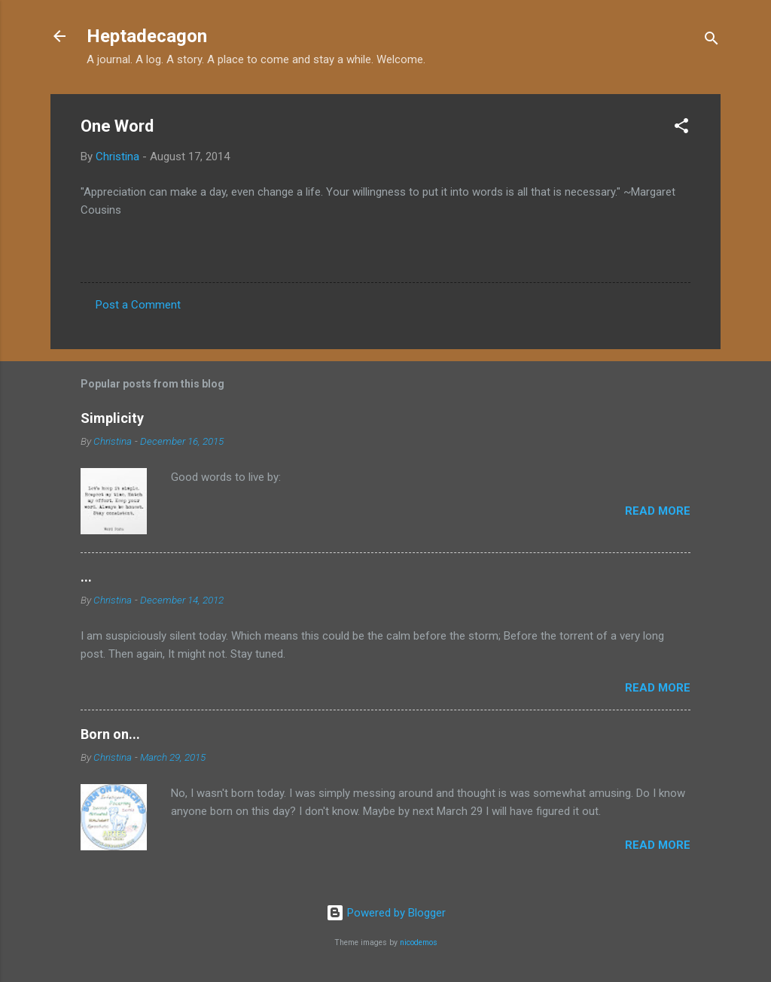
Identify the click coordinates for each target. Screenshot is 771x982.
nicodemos (418, 942)
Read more (657, 511)
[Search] (711, 41)
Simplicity (112, 418)
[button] (681, 128)
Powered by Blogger (386, 913)
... (86, 577)
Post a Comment (138, 305)
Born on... (110, 734)
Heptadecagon (147, 36)
